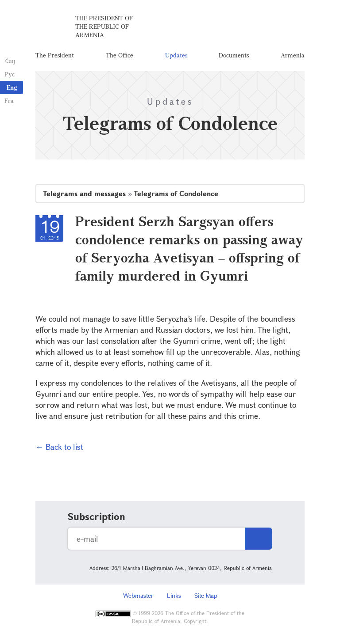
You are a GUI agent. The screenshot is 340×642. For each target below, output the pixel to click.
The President (54, 55)
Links (174, 595)
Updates (176, 55)
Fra (9, 100)
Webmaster (138, 595)
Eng (12, 87)
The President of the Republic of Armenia (104, 26)
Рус (9, 74)
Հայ (9, 61)
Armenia (293, 55)
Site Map (205, 595)
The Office (119, 55)
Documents (234, 55)
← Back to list (59, 446)
